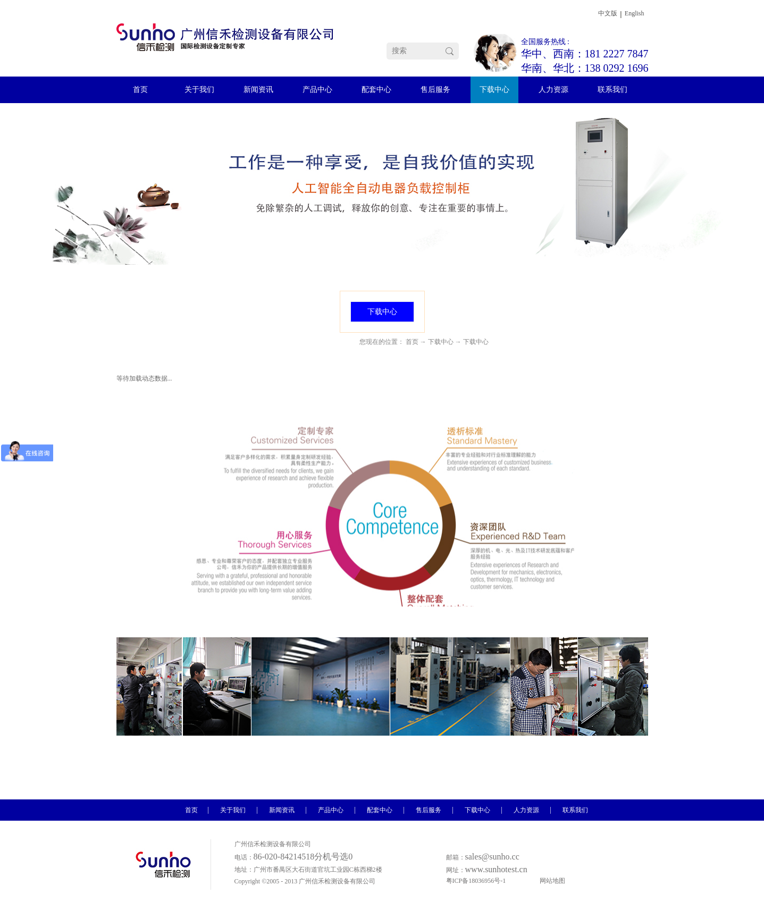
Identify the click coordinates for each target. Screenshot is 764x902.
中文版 (607, 13)
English (634, 13)
